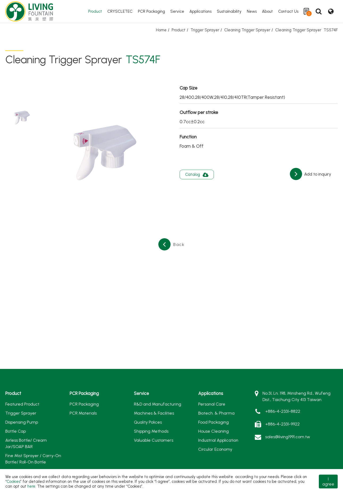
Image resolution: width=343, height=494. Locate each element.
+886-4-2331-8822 (282, 411)
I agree (328, 481)
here (31, 486)
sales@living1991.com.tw (287, 436)
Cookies (13, 481)
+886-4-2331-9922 (282, 424)
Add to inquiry (317, 174)
